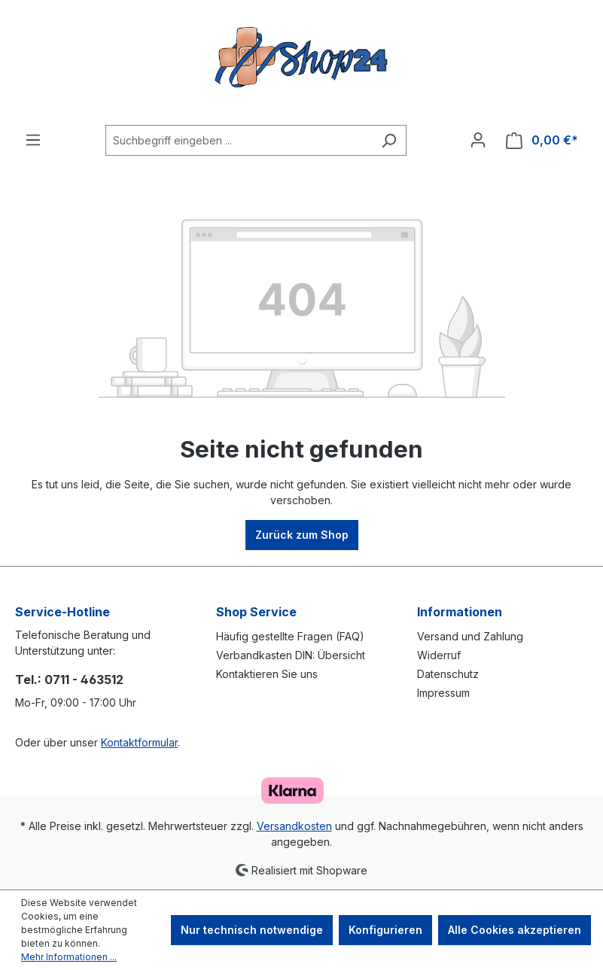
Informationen (459, 611)
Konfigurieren (385, 929)
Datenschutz (448, 673)
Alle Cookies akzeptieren (514, 929)
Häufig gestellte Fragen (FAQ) (290, 636)
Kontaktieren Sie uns (267, 673)
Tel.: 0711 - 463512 (69, 679)
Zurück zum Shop (302, 534)
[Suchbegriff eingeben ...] (238, 140)
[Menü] (33, 140)
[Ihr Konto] (478, 140)
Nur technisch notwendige (252, 929)
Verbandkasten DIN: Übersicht (290, 655)
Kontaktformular (139, 742)
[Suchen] (389, 140)
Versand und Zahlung (470, 636)
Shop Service (256, 611)
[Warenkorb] (542, 140)
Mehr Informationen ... (69, 956)
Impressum (443, 692)
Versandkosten (294, 825)
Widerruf (439, 655)
